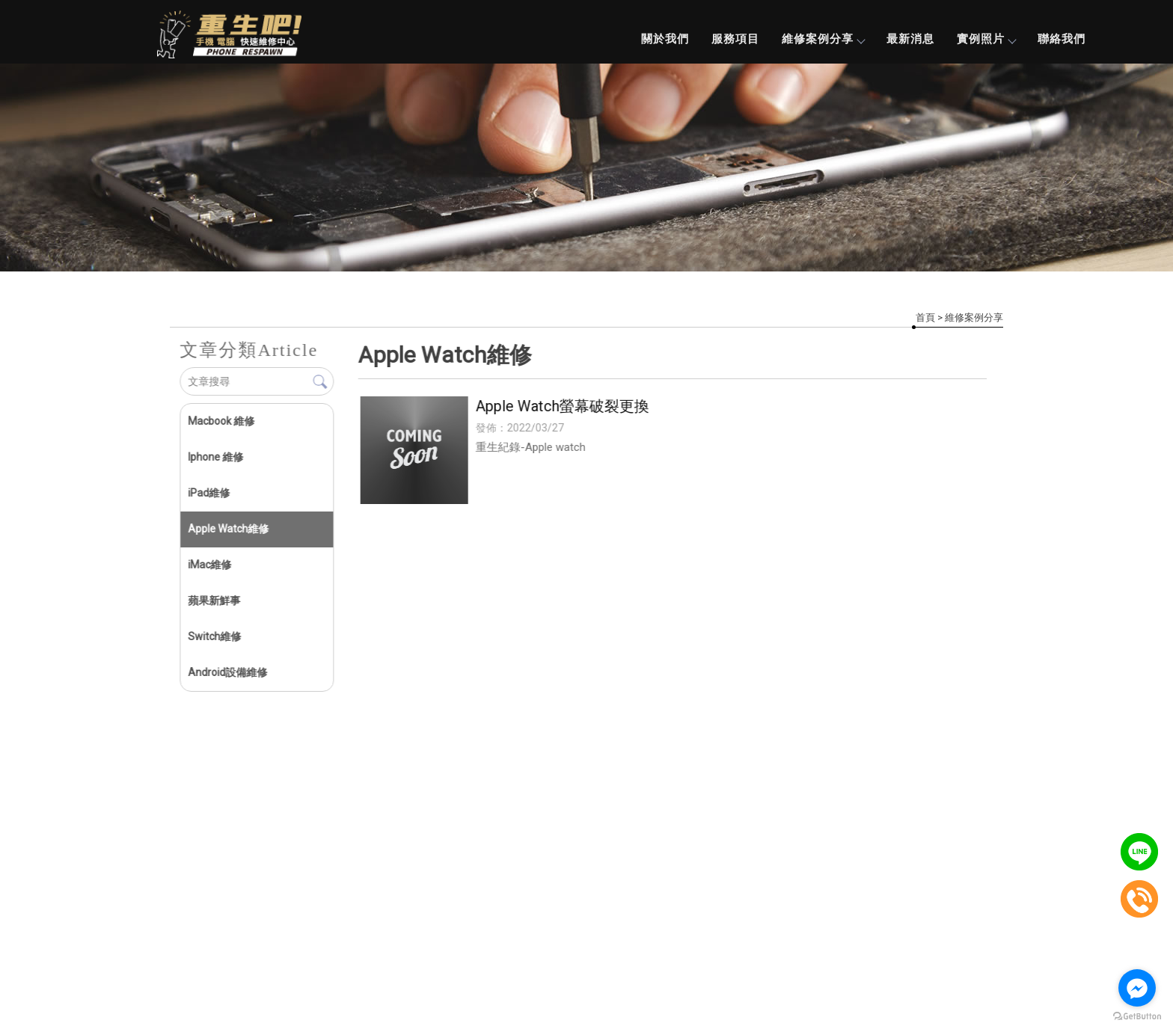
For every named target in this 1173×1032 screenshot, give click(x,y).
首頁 (925, 317)
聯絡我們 (1061, 39)
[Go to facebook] (1137, 988)
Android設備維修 (227, 672)
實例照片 (986, 39)
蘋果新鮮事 (214, 600)
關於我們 (665, 39)
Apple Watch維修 (228, 529)
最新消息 (910, 39)
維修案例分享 (823, 39)
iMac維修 (209, 565)
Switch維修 (214, 636)
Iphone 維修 (215, 457)
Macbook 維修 (221, 421)
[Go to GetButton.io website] (1137, 1017)
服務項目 (735, 39)
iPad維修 (209, 493)
